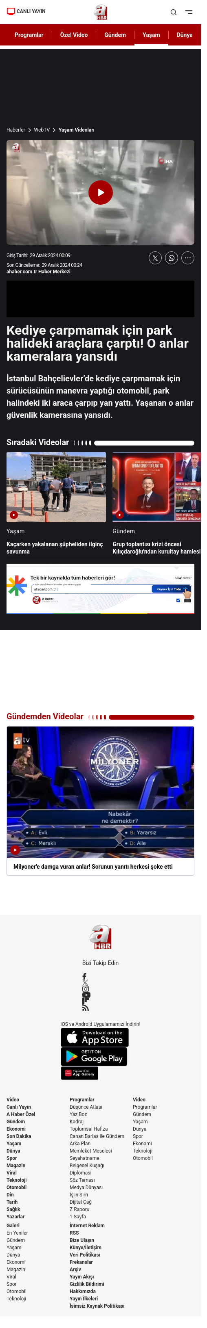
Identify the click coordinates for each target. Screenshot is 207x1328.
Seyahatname (84, 1158)
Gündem (16, 1122)
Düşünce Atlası (86, 1107)
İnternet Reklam (87, 1226)
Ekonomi (16, 1129)
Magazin (16, 1165)
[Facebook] (100, 976)
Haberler (16, 130)
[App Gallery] (101, 1073)
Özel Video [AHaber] (74, 35)
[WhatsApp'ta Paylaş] (171, 257)
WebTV (42, 130)
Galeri (13, 1226)
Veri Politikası (85, 1255)
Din (10, 1195)
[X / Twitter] (100, 983)
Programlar (82, 1100)
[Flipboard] (100, 1001)
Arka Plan (80, 1143)
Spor (12, 1158)
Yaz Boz (78, 1114)
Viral (12, 1173)
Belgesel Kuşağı (87, 1165)
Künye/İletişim (85, 1247)
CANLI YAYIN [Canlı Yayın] (26, 11)
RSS (74, 1233)
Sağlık (13, 1209)
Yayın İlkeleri (84, 1299)
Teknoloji (17, 1180)
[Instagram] (100, 989)
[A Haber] (100, 12)
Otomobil (16, 1187)
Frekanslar (81, 1262)
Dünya (13, 1151)
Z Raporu (79, 1209)
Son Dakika (19, 1136)
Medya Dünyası (86, 1187)
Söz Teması (82, 1180)
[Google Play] (101, 1056)
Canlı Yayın (19, 1107)
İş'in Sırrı (79, 1195)
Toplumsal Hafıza (89, 1129)
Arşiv (75, 1269)
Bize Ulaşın (82, 1240)
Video (13, 1100)
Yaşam (14, 1143)
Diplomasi (80, 1173)
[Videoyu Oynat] (100, 192)
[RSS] (100, 1007)
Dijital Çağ (81, 1202)
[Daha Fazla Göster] (187, 257)
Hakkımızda (83, 1291)
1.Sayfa (78, 1217)
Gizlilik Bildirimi (87, 1284)
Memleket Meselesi (91, 1151)
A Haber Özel (21, 1114)
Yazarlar (15, 1217)
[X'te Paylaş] (155, 257)
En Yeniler (17, 1233)
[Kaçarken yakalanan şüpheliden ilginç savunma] (56, 503)
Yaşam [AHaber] (151, 35)
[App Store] (101, 1037)
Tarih (12, 1202)
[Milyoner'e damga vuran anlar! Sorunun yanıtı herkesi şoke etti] (100, 801)
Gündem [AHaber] (115, 35)
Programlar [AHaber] (29, 35)
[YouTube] (100, 995)
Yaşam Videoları (77, 130)
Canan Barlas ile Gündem (97, 1136)
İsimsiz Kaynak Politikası (97, 1306)
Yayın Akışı (82, 1277)
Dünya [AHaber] (185, 35)
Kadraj (77, 1122)
